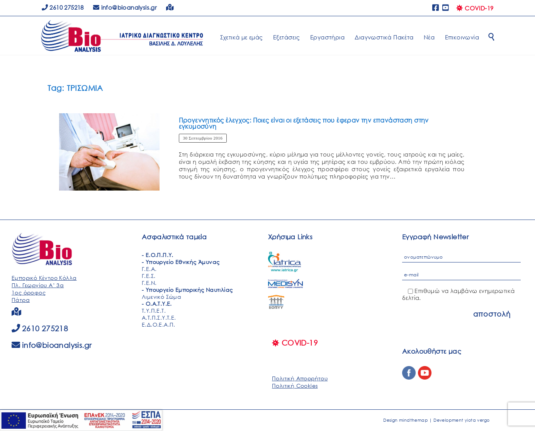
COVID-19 (474, 8)
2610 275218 (63, 7)
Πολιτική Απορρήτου (300, 378)
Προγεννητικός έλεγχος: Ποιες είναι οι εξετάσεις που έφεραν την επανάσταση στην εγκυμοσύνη (304, 123)
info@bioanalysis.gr (57, 345)
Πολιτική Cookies (295, 385)
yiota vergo (477, 420)
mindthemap (413, 420)
